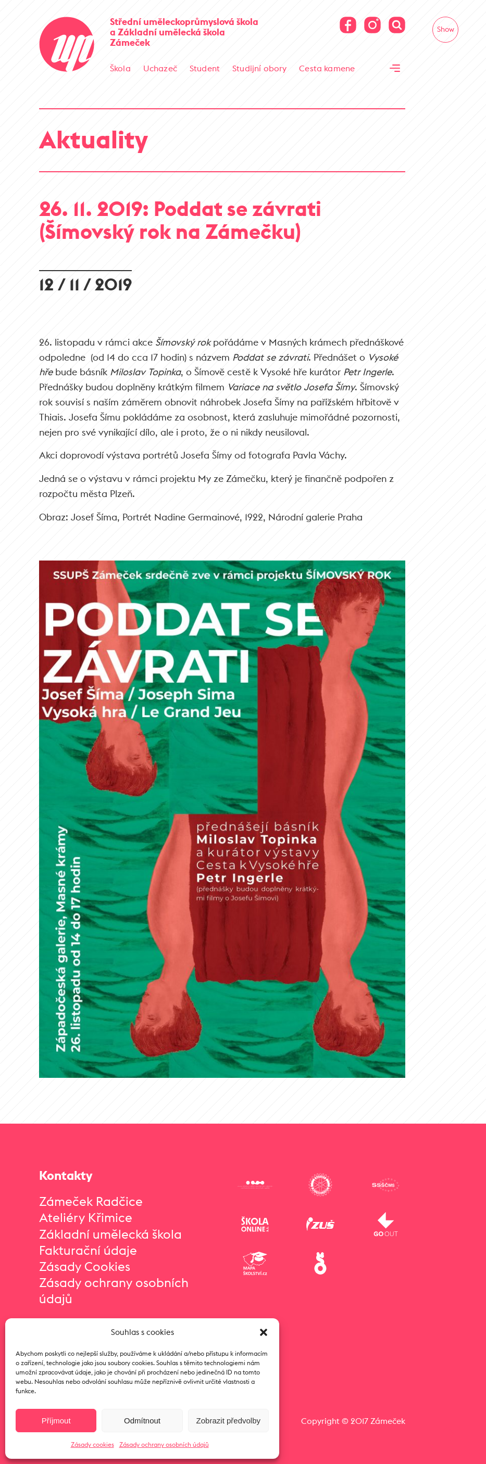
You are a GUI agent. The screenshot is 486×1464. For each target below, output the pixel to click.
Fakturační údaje (88, 1245)
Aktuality (93, 134)
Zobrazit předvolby (228, 1420)
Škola (120, 68)
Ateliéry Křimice (85, 1212)
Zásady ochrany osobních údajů (164, 1444)
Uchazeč (160, 68)
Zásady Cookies (84, 1261)
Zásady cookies (92, 1444)
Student (205, 68)
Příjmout (56, 1420)
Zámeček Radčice (91, 1196)
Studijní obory (259, 68)
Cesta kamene (327, 68)
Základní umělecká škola (110, 1229)
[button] (263, 1332)
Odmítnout (142, 1420)
